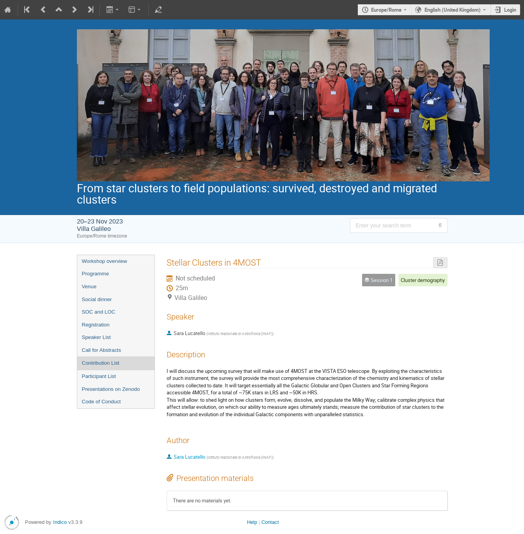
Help (252, 522)
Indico (60, 522)
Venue (89, 286)
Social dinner (97, 299)
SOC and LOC (98, 312)
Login (510, 9)
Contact (270, 522)
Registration (96, 325)
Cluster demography (423, 280)
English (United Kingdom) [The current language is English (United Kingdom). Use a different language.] (453, 9)
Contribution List (100, 363)
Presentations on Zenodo (111, 389)
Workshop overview (104, 261)
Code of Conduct (101, 401)
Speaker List (96, 337)
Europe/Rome (386, 9)
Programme (95, 274)
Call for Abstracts (101, 350)
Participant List (99, 376)
